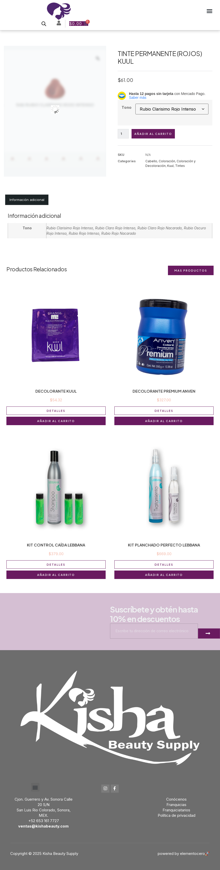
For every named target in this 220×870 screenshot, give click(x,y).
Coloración (167, 161)
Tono (127, 107)
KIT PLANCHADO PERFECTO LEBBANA (164, 544)
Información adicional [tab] (26, 200)
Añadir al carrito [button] (56, 421)
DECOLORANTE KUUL (56, 391)
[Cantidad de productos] (123, 133)
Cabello (151, 161)
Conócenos (176, 799)
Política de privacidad (176, 815)
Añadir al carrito (153, 133)
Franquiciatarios (176, 810)
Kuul (170, 166)
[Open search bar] (43, 24)
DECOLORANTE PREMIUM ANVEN (164, 391)
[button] (209, 11)
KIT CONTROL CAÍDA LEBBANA (56, 544)
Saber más (137, 97)
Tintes (180, 166)
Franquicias (176, 804)
